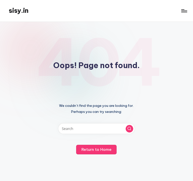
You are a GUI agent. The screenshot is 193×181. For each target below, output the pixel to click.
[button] (129, 128)
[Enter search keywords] (96, 128)
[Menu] (183, 10)
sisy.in (18, 11)
